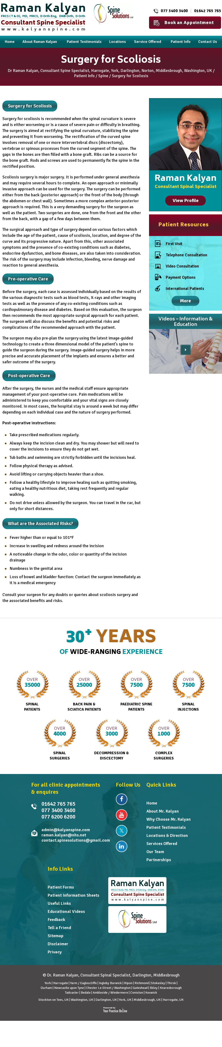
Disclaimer (58, 943)
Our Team (155, 851)
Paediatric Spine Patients (136, 691)
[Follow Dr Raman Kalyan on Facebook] (121, 799)
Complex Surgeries (164, 740)
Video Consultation (177, 267)
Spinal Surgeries (60, 740)
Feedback (56, 919)
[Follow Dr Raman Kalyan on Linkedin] (121, 846)
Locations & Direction (167, 835)
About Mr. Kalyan (162, 811)
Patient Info (84, 75)
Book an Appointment (184, 23)
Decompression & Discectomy (111, 740)
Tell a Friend (59, 927)
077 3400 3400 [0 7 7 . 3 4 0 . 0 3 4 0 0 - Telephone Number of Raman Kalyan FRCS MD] (174, 10)
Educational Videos (66, 911)
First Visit (168, 243)
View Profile (186, 200)
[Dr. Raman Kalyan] (43, 17)
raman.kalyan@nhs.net (63, 835)
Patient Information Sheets (73, 895)
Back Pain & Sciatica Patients (84, 691)
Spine (103, 75)
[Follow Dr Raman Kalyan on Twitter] (121, 830)
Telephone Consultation (181, 255)
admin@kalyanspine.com (65, 829)
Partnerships (158, 859)
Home (151, 803)
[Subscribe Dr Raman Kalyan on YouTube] (121, 815)
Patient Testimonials (166, 827)
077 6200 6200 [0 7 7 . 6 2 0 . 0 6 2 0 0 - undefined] (58, 816)
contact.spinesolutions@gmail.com (75, 840)
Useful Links (59, 903)
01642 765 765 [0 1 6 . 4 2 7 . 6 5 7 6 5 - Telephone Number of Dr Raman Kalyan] (207, 10)
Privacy (55, 952)
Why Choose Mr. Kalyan (168, 819)
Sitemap (55, 935)
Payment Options (175, 277)
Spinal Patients (32, 691)
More (185, 301)
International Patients (179, 288)
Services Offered (161, 843)
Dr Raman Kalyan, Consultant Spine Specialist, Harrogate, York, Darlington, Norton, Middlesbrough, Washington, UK (110, 70)
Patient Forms (61, 887)
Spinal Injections (188, 691)
